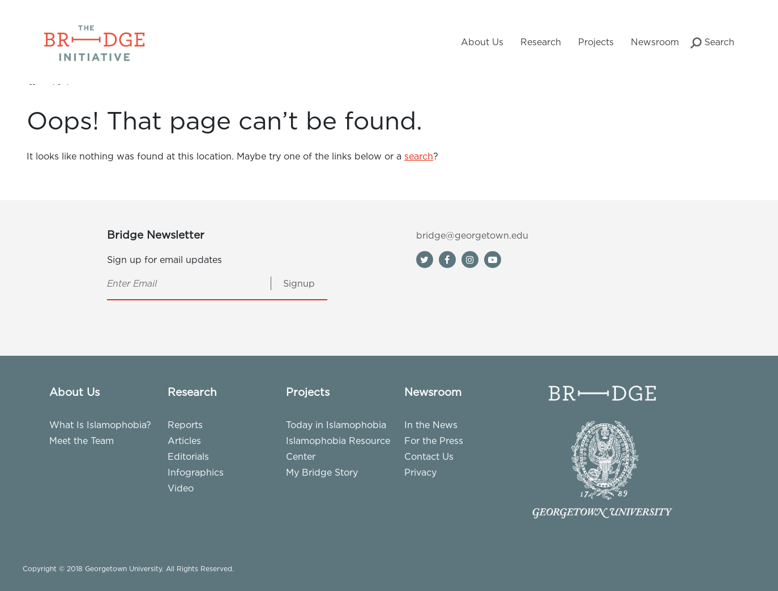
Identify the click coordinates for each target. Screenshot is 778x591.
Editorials (188, 456)
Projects (596, 42)
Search (712, 43)
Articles (184, 440)
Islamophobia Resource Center (338, 448)
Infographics (196, 472)
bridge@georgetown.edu (472, 235)
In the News (431, 425)
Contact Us (429, 456)
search (418, 156)
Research (540, 42)
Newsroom (655, 42)
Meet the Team (81, 440)
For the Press (433, 440)
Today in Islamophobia (336, 425)
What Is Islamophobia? (100, 425)
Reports (185, 425)
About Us (482, 42)
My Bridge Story (322, 472)
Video (181, 488)
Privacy (420, 472)
